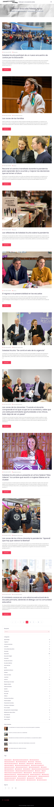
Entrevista (6, 658)
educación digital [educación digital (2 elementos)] (10, 765)
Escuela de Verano (8, 660)
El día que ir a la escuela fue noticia (27, 2)
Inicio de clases (7, 674)
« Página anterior (12, 622)
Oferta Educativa (8, 686)
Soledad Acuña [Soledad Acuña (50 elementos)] (32, 779)
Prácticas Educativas (8, 698)
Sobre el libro (7, 719)
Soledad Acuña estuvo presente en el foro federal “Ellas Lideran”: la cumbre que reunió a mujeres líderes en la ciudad (26, 477)
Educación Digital (8, 656)
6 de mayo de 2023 (7, 290)
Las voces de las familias (13, 118)
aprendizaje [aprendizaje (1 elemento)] (8, 759)
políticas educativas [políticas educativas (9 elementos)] (44, 776)
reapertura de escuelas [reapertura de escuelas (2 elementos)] (11, 778)
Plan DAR (6, 693)
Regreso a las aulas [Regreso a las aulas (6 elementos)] (10, 779)
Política (5, 696)
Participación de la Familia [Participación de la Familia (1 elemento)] (11, 776)
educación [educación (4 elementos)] (39, 763)
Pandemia (6, 691)
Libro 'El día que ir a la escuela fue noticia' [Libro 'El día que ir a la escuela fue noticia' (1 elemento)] (14, 772)
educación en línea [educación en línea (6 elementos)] (10, 767)
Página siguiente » (41, 622)
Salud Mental (7, 714)
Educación (15, 52)
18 (38, 622)
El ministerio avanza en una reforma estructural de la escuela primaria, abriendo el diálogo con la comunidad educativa (27, 599)
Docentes (6, 651)
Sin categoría (7, 717)
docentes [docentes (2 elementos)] (22, 763)
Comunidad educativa (17, 115)
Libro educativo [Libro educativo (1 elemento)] (28, 772)
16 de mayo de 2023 (7, 52)
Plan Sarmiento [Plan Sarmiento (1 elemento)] (23, 776)
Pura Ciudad (7, 707)
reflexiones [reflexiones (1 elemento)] (39, 778)
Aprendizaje (6, 639)
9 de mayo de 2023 (7, 229)
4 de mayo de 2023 (7, 347)
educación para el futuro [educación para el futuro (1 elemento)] (22, 767)
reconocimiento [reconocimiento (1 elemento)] (22, 778)
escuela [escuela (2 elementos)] (44, 767)
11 (33, 622)
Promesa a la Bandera (9, 705)
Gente (5, 667)
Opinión (6, 689)
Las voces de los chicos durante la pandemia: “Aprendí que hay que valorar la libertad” (26, 539)
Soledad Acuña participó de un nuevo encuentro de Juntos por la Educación (25, 56)
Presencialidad (7, 700)
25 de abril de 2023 (7, 594)
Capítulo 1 (6, 642)
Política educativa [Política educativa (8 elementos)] (33, 776)
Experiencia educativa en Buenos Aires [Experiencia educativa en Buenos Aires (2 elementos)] (41, 769)
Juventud (6, 677)
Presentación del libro (9, 703)
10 (30, 622)
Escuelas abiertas (8, 663)
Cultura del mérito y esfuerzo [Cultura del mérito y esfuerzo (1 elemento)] (12, 763)
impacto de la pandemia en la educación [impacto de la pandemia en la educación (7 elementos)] (25, 770)
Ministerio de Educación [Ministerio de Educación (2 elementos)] (11, 774)
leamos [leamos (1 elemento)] (38, 770)
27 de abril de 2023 (7, 535)
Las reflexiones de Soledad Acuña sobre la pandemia (25, 232)
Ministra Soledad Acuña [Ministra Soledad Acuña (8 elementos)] (24, 774)
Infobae (6, 672)
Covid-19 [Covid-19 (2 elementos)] (31, 761)
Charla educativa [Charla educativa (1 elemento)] (35, 759)
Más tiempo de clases (9, 681)
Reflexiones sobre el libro (18, 347)
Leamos (14, 165)
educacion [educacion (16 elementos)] (31, 763)
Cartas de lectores (8, 644)
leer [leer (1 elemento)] (44, 770)
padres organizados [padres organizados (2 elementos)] (36, 774)
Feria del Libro (7, 665)
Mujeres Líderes (7, 684)
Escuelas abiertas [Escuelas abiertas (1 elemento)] (10, 769)
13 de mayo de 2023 (7, 115)
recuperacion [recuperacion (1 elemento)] (31, 778)
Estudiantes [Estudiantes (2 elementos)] (19, 769)
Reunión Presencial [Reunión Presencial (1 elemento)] (21, 779)
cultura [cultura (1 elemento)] (39, 761)
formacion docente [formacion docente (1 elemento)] (10, 770)
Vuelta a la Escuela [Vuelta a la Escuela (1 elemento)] (42, 779)
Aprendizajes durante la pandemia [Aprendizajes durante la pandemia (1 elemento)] (21, 759)
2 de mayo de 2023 (7, 404)
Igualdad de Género (17, 472)
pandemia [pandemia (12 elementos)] (46, 774)
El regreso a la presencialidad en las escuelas (22, 293)
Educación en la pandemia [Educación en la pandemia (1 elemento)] (38, 765)
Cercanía (6, 646)
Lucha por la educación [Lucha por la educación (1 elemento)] (39, 772)
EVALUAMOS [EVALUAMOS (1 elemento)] (27, 769)
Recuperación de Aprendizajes (11, 710)
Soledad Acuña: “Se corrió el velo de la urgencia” (23, 350)
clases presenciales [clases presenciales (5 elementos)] (10, 761)
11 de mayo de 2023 (7, 165)
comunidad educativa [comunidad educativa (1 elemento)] (22, 761)
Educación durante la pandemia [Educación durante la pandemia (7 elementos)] (23, 765)
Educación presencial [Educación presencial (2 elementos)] (34, 767)
